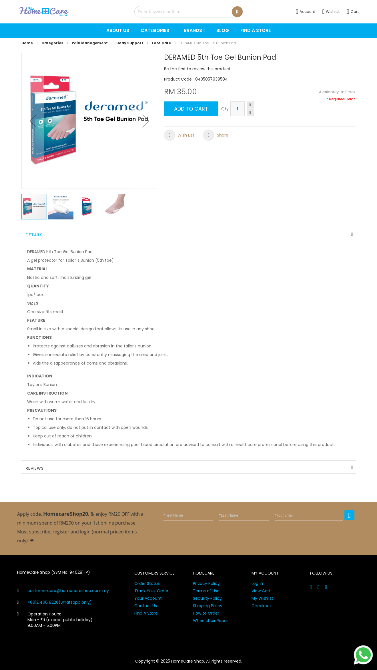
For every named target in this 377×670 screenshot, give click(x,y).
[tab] (188, 234)
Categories (52, 43)
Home (27, 43)
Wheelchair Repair (211, 620)
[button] (32, 121)
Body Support (129, 43)
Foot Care (161, 43)
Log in (257, 583)
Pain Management (90, 43)
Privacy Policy (206, 583)
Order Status (147, 583)
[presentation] (311, 535)
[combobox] (188, 11)
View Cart (261, 591)
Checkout (261, 606)
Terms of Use (206, 591)
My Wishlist (262, 598)
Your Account (148, 598)
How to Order (206, 613)
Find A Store (146, 613)
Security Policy (207, 598)
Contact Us (145, 606)
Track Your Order (151, 591)
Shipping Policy (207, 606)
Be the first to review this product (197, 69)
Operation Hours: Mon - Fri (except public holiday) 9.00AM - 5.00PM (55, 619)
